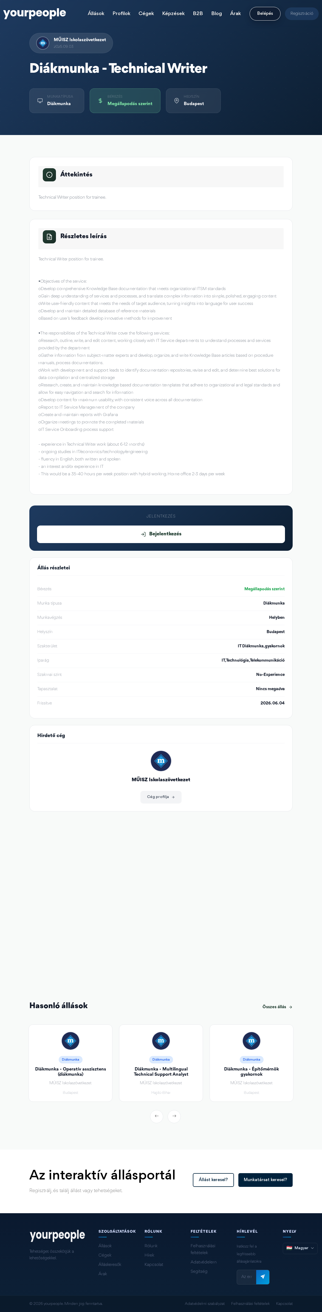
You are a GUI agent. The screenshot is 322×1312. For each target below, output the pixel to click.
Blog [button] (216, 13)
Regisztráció (301, 14)
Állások (105, 1246)
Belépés (265, 14)
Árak (102, 1274)
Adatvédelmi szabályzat (205, 1304)
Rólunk (151, 1246)
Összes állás (277, 1007)
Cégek (104, 1255)
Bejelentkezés (161, 534)
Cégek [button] (146, 13)
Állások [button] (96, 13)
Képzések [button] (173, 13)
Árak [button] (235, 13)
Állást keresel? (213, 1180)
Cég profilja (161, 797)
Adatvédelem (204, 1262)
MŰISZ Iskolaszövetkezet (80, 40)
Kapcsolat (154, 1265)
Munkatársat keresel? (265, 1180)
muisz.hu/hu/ (57, 876)
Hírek (149, 1255)
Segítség (199, 1271)
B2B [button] (198, 13)
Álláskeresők (109, 1265)
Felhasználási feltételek (203, 1249)
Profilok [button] (121, 13)
